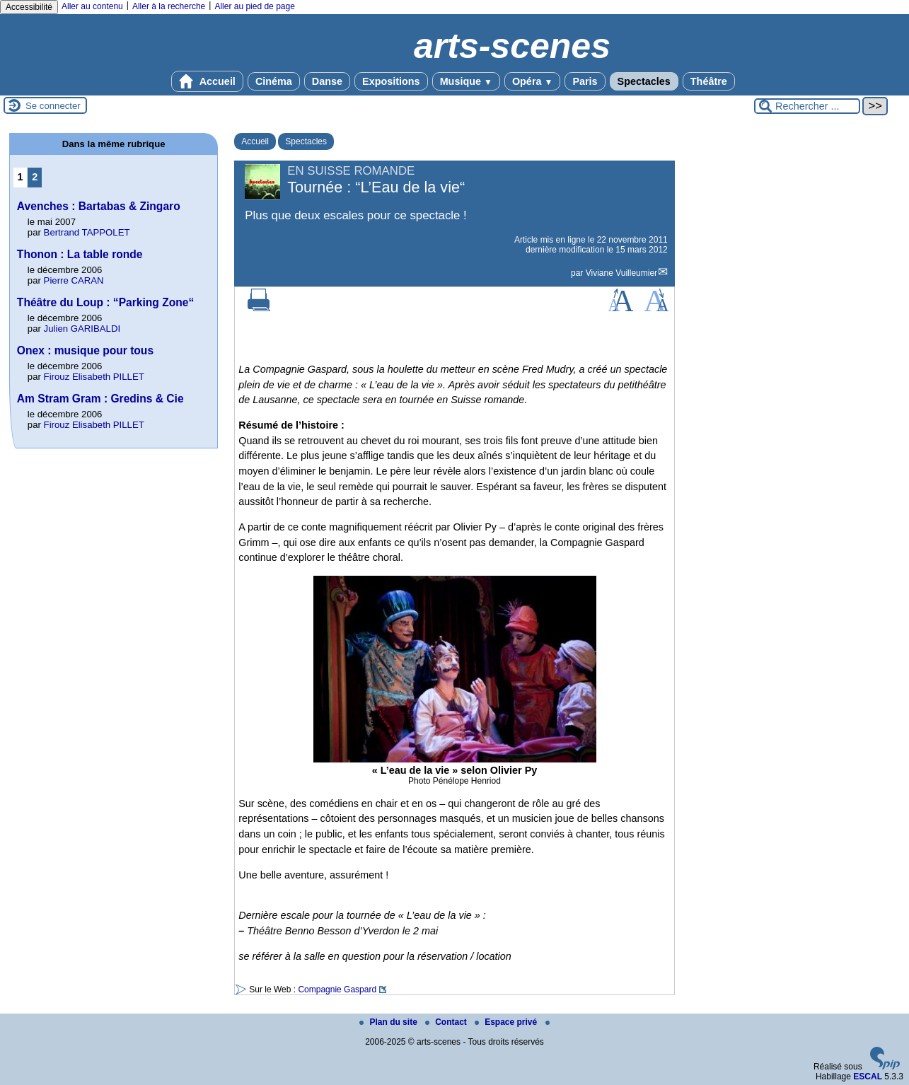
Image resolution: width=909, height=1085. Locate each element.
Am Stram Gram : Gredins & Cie (100, 399)
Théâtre (708, 81)
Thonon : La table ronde (80, 254)
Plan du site (389, 1022)
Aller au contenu (92, 6)
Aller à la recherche (168, 6)
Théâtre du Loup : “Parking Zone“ (105, 302)
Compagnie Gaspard (337, 989)
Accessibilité (29, 7)
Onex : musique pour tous (85, 350)
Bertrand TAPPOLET (87, 232)
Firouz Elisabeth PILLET (94, 376)
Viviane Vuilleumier (621, 273)
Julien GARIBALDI (82, 328)
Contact (447, 1022)
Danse (327, 81)
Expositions (391, 81)
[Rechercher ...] (807, 106)
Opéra (532, 81)
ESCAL (867, 1076)
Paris (584, 81)
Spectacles (644, 81)
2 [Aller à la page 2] (34, 176)
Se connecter (53, 105)
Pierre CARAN (74, 280)
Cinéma (273, 81)
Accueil (207, 81)
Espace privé (507, 1022)
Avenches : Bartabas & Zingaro (98, 206)
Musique (466, 81)
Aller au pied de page (254, 6)
